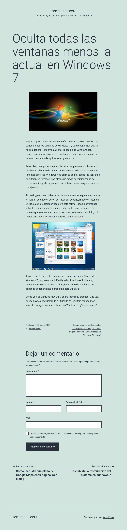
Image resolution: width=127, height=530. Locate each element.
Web (28, 418)
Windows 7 (96, 328)
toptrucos (39, 141)
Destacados (95, 325)
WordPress (108, 517)
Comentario (32, 371)
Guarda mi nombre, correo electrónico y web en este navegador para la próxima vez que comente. (64, 435)
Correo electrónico (76, 402)
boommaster (35, 328)
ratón (62, 199)
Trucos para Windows (81, 328)
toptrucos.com (63, 11)
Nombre (30, 402)
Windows (51, 174)
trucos (87, 332)
